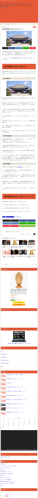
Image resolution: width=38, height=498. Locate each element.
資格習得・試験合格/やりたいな (7, 474)
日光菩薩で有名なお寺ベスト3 (11, 383)
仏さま (20, 214)
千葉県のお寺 (11, 4)
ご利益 (21, 4)
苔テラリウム (3, 464)
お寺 (16, 214)
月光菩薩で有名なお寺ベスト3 (11, 375)
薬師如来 (20, 164)
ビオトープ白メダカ (5, 462)
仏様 (18, 4)
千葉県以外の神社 (26, 4)
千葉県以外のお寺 (34, 4)
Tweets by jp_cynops (5, 451)
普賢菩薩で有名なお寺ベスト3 (11, 391)
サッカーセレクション (5, 471)
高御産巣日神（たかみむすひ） (12, 408)
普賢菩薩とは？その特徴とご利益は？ (13, 395)
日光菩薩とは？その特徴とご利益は (12, 387)
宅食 (2, 478)
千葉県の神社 (5, 4)
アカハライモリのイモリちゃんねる (8, 460)
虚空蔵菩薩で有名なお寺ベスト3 (12, 399)
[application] (19, 435)
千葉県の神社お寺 (25, 496)
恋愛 (2, 469)
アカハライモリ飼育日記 (5, 473)
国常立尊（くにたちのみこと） (12, 404)
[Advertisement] (19, 13)
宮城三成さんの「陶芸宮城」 (6, 467)
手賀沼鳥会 (3, 458)
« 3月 (2, 422)
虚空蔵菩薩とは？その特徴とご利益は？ (13, 371)
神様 (15, 4)
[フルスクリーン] (35, 444)
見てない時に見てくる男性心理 (7, 476)
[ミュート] (34, 444)
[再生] (2, 444)
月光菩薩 (7, 379)
